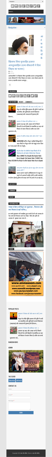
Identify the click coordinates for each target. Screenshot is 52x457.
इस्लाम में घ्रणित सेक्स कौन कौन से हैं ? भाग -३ (29, 137)
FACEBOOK (38, 6)
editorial (19, 380)
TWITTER (34, 6)
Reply (11, 71)
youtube (12, 6)
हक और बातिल (24, 453)
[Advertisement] (26, 431)
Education (12, 380)
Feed (27, 6)
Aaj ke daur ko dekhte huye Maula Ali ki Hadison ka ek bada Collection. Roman (29, 151)
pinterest (20, 6)
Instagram (16, 6)
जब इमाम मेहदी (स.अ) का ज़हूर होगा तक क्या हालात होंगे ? (30, 168)
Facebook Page (31, 6)
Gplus (23, 6)
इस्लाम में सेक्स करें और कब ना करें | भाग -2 (30, 106)
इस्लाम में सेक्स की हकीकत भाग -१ (27, 121)
